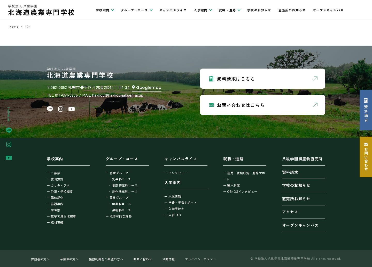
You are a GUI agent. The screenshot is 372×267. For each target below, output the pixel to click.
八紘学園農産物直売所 (302, 158)
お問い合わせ (142, 259)
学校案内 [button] (102, 10)
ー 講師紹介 (55, 197)
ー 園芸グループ (117, 197)
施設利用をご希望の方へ (106, 259)
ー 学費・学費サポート (180, 202)
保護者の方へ (40, 259)
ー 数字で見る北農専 (61, 216)
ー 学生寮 (53, 210)
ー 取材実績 (55, 222)
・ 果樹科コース (119, 210)
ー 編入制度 (231, 185)
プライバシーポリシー (200, 259)
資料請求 (290, 172)
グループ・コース (122, 158)
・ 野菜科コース (119, 204)
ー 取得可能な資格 (119, 216)
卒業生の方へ (69, 259)
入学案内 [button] (200, 10)
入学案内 (172, 182)
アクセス (290, 211)
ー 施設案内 (55, 204)
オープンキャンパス (328, 10)
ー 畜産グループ (117, 173)
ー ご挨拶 (53, 173)
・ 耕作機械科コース (122, 191)
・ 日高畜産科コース (122, 185)
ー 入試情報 (172, 196)
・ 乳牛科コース (119, 179)
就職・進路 (233, 158)
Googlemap (148, 87)
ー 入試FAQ (172, 215)
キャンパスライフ (173, 10)
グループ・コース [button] (134, 10)
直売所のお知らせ (292, 10)
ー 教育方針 (55, 179)
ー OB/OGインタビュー (240, 191)
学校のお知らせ (259, 10)
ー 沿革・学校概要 (60, 191)
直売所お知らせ (296, 198)
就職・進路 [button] (227, 10)
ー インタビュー (175, 173)
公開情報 (168, 259)
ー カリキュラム (58, 185)
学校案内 (55, 158)
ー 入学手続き (174, 208)
